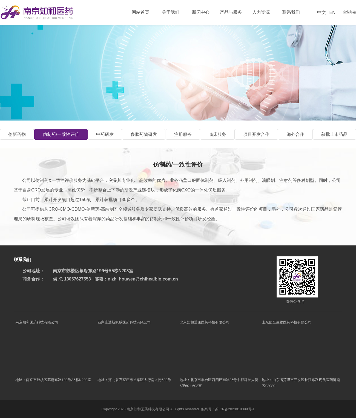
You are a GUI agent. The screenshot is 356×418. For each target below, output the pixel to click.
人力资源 (261, 12)
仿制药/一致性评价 (61, 134)
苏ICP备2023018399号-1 (235, 409)
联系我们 (291, 12)
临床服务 (217, 134)
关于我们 (170, 12)
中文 (321, 12)
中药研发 (105, 134)
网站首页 (140, 12)
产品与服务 (231, 12)
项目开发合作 (256, 134)
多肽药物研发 (144, 134)
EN (332, 12)
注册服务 (183, 134)
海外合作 (295, 134)
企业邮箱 (349, 12)
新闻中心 (200, 12)
